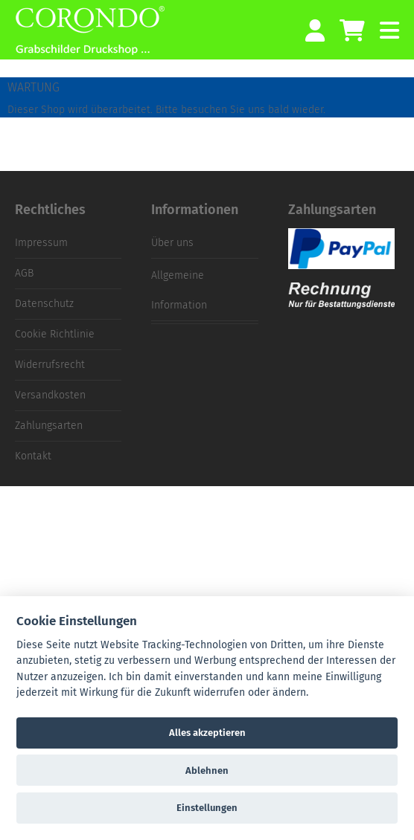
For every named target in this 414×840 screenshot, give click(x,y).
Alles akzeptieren (207, 732)
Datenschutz (44, 303)
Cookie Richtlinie (55, 334)
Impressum (41, 242)
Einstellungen (207, 807)
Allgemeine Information (179, 290)
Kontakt (33, 456)
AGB (24, 273)
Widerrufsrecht (50, 364)
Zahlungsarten (49, 425)
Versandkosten (50, 395)
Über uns (172, 242)
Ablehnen (207, 770)
